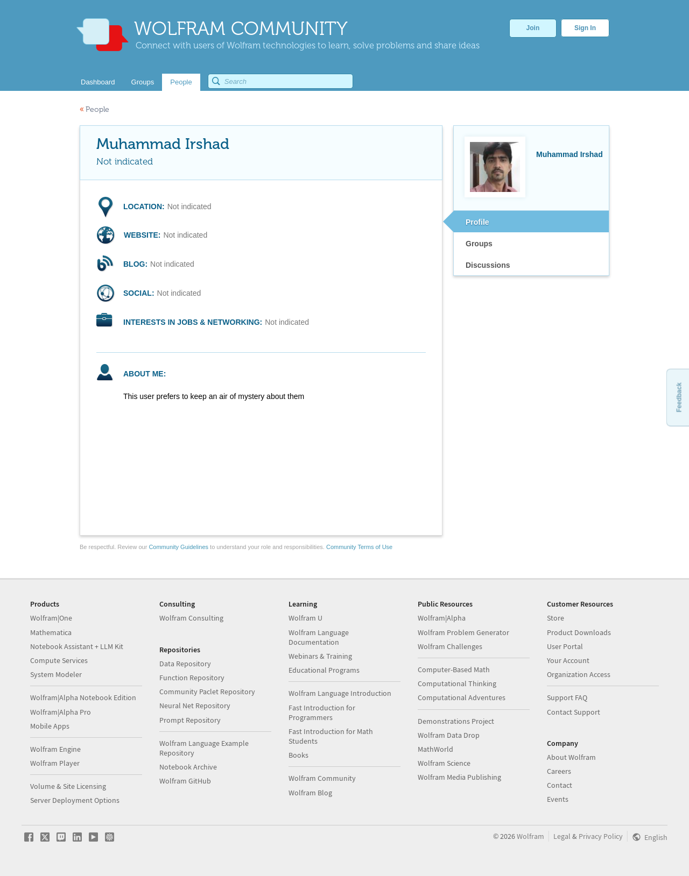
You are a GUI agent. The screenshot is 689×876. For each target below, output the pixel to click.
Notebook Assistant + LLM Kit (76, 646)
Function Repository (191, 677)
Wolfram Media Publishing (459, 777)
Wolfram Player (55, 763)
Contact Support (573, 712)
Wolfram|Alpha (442, 618)
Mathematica (51, 632)
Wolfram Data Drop (449, 735)
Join (533, 28)
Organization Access (578, 674)
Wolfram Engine (55, 749)
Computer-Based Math (454, 669)
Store (555, 618)
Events (557, 799)
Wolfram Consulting (191, 618)
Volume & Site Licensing (68, 786)
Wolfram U (305, 618)
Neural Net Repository (194, 705)
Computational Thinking (457, 683)
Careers (559, 771)
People (94, 109)
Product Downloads (579, 632)
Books (298, 755)
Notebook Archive (188, 767)
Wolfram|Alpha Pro (60, 712)
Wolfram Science (444, 763)
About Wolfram (571, 757)
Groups (479, 243)
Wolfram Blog (310, 792)
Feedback (679, 397)
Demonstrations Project (456, 721)
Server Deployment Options (74, 800)
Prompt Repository (190, 720)
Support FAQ (567, 697)
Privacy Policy (601, 836)
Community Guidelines (178, 547)
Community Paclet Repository (207, 691)
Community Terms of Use (359, 547)
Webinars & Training (320, 656)
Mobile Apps (49, 726)
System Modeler (56, 674)
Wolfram (530, 836)
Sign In (585, 28)
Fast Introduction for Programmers (322, 712)
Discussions (488, 265)
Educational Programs (324, 670)
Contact (559, 785)
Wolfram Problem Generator (463, 632)
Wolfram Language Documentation (319, 637)
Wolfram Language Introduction (340, 693)
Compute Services (59, 660)
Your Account (568, 660)
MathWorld (435, 749)
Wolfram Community (322, 778)
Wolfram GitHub (185, 781)
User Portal (565, 646)
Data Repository (185, 663)
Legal (562, 836)
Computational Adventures (461, 697)
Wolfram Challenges (450, 646)
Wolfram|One (51, 618)
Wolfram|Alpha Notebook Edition (83, 697)
